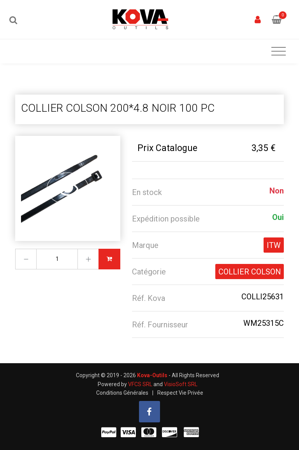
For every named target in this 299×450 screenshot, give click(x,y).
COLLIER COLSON (249, 271)
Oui (278, 217)
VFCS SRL (140, 384)
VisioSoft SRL (180, 384)
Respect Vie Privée (180, 393)
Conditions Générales (122, 393)
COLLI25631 (262, 296)
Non (276, 190)
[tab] (208, 192)
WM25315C (263, 323)
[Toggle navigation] (278, 51)
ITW (274, 245)
